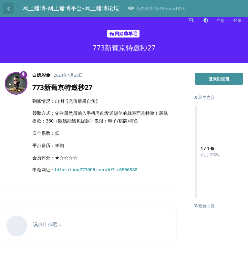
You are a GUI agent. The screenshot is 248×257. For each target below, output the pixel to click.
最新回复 (204, 206)
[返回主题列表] (8, 8)
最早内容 (204, 97)
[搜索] (191, 20)
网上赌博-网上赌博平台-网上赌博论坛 (70, 8)
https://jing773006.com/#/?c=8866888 (96, 169)
